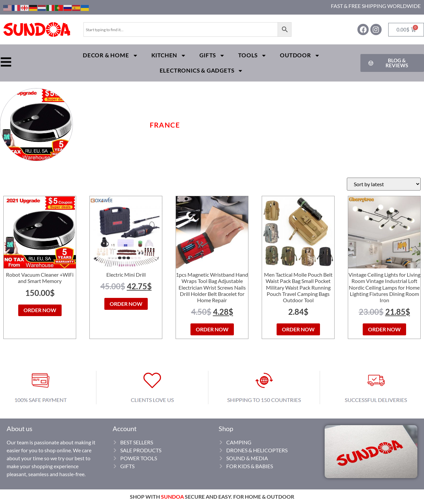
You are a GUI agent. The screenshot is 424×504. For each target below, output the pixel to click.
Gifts (212, 55)
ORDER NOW (40, 310)
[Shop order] (384, 184)
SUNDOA (172, 496)
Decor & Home (110, 55)
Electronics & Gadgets (201, 71)
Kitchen (168, 55)
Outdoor (300, 55)
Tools (252, 55)
